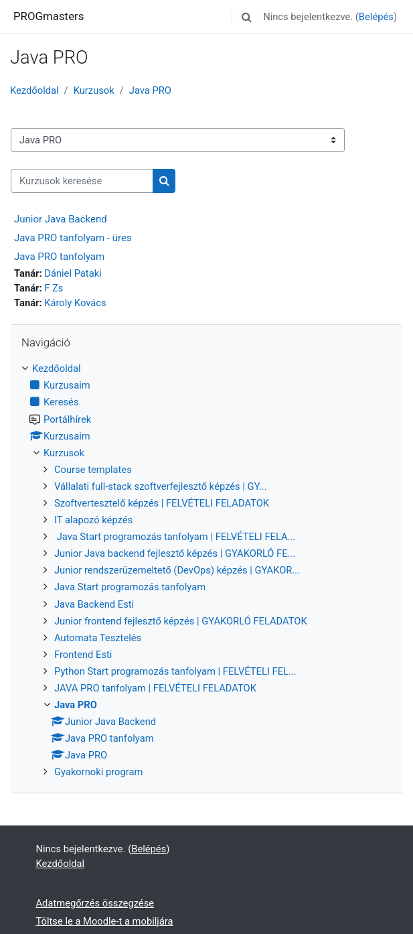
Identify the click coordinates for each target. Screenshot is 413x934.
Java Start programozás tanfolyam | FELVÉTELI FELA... (174, 537)
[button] (246, 17)
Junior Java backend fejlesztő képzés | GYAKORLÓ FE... (174, 553)
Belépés (376, 17)
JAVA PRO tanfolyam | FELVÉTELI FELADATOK (155, 688)
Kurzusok (94, 90)
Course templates (93, 470)
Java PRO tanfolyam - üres (73, 238)
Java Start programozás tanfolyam (129, 587)
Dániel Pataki (72, 273)
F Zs (53, 288)
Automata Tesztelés (97, 638)
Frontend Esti (83, 655)
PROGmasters (48, 16)
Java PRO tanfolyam (59, 257)
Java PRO (150, 90)
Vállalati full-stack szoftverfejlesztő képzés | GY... (160, 486)
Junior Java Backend (60, 219)
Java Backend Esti (94, 604)
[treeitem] (206, 570)
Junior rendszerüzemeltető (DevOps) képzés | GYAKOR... (177, 570)
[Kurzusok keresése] (82, 181)
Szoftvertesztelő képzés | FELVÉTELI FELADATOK (161, 503)
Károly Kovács (75, 303)
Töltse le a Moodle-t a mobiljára (104, 921)
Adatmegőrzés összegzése (95, 903)
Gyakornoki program (98, 772)
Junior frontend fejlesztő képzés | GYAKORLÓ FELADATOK (180, 621)
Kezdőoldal (34, 90)
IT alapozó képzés (93, 520)
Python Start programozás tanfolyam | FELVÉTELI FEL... (175, 671)
